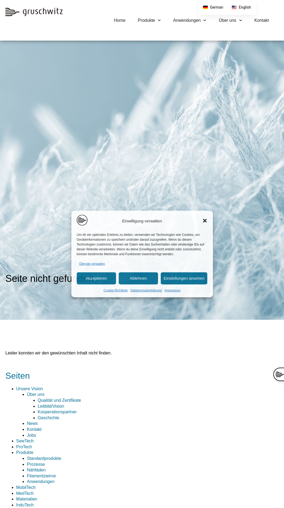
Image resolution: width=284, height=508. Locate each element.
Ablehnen (138, 278)
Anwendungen (189, 20)
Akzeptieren (96, 278)
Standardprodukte (44, 458)
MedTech (25, 493)
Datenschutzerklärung (146, 290)
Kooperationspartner (57, 412)
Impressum (172, 290)
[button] (205, 220)
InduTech (25, 505)
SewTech (25, 441)
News (32, 423)
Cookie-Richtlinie (115, 290)
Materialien (26, 499)
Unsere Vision (29, 388)
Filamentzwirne (41, 476)
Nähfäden (36, 470)
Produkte (149, 20)
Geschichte (48, 417)
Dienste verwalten (92, 264)
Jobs (31, 435)
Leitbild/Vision (51, 406)
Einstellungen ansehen (184, 278)
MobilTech (26, 487)
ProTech (24, 447)
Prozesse (36, 464)
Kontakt (261, 20)
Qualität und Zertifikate (59, 400)
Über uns (230, 20)
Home (119, 20)
